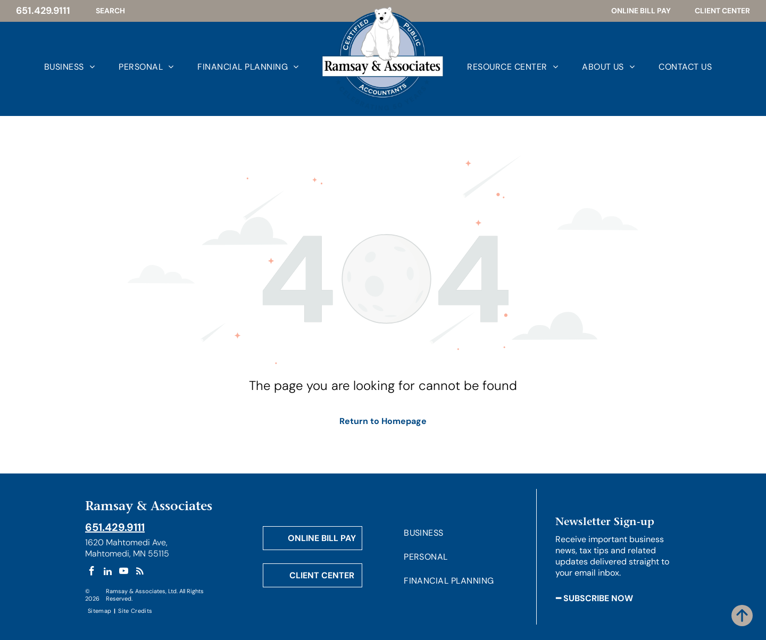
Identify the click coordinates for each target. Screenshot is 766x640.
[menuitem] (57, 67)
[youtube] (123, 572)
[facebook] (91, 572)
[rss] (139, 572)
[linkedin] (107, 572)
